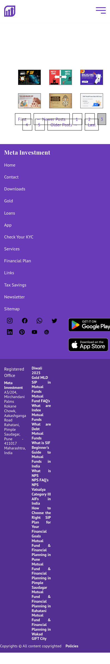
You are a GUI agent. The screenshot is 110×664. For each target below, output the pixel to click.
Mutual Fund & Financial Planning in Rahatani (41, 601)
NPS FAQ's (40, 479)
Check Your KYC (18, 237)
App (8, 225)
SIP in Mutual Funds (41, 387)
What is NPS (41, 473)
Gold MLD (40, 377)
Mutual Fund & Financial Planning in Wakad (41, 624)
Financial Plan (17, 260)
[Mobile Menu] (99, 10)
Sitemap (12, 308)
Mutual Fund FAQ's (41, 398)
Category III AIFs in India (41, 499)
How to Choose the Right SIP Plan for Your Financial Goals (41, 522)
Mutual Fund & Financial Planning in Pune (41, 550)
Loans (9, 213)
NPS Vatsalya (39, 487)
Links (9, 272)
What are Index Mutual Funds (41, 412)
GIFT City (39, 638)
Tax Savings (15, 285)
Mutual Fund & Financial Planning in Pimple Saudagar (41, 576)
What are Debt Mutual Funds (41, 431)
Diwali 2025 (37, 370)
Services (12, 248)
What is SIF (41, 442)
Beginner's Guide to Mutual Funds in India (41, 457)
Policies (72, 645)
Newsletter (14, 297)
